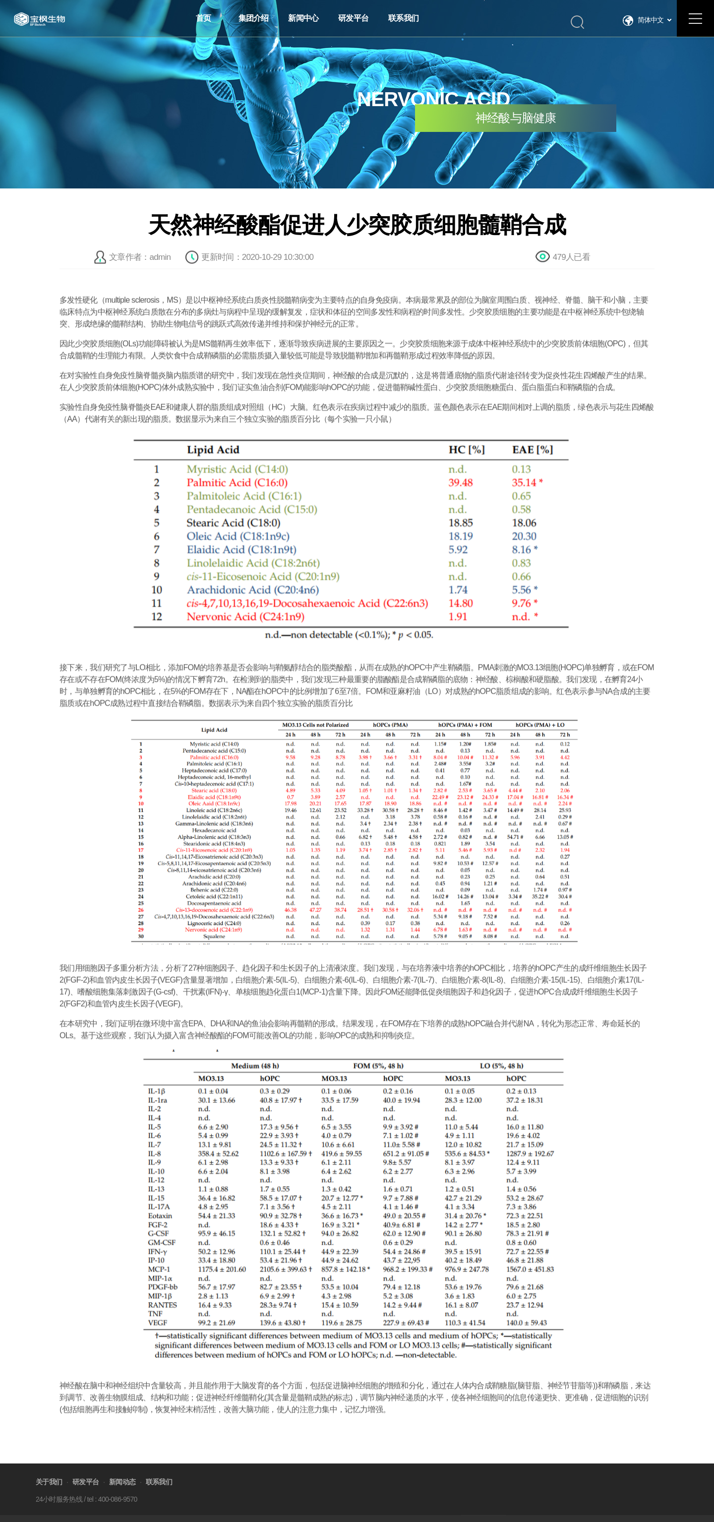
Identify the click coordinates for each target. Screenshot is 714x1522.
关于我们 (49, 1495)
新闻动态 (122, 1495)
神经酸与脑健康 (516, 118)
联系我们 (159, 1495)
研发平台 (85, 1495)
